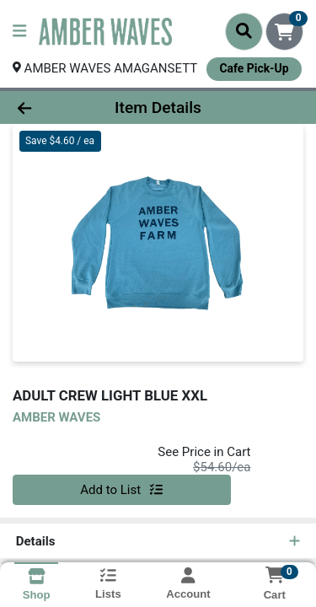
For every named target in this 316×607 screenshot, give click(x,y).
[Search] (244, 31)
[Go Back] (49, 107)
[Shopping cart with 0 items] (284, 32)
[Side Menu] (19, 32)
